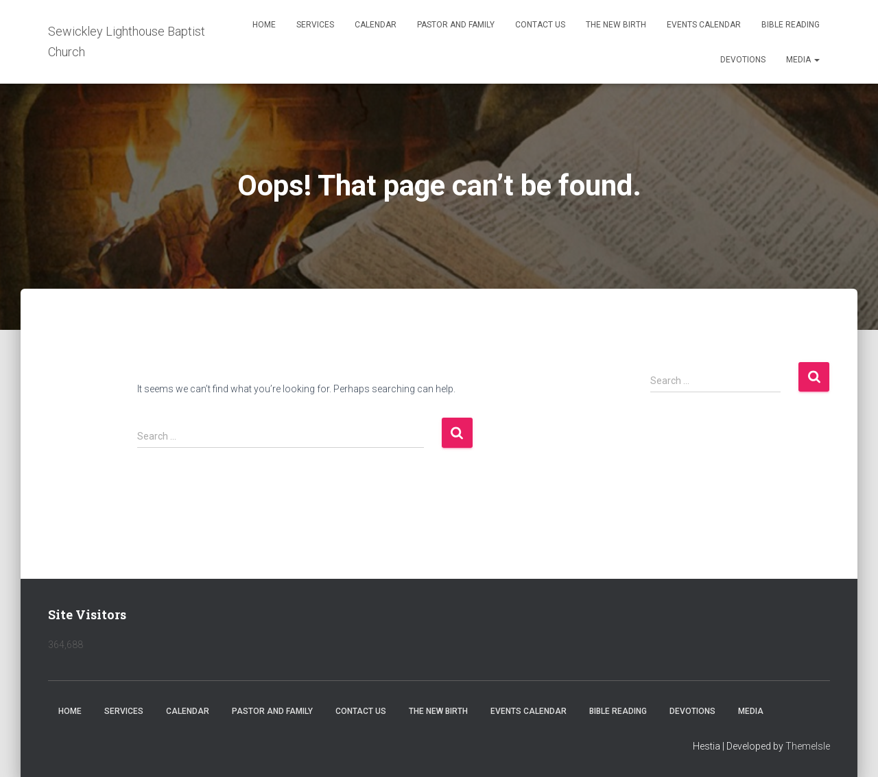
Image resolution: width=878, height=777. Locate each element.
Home (264, 24)
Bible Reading (790, 24)
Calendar (375, 24)
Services (315, 24)
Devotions (743, 59)
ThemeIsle (807, 746)
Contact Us (540, 24)
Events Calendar (704, 24)
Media (803, 59)
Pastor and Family (456, 24)
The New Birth (616, 24)
